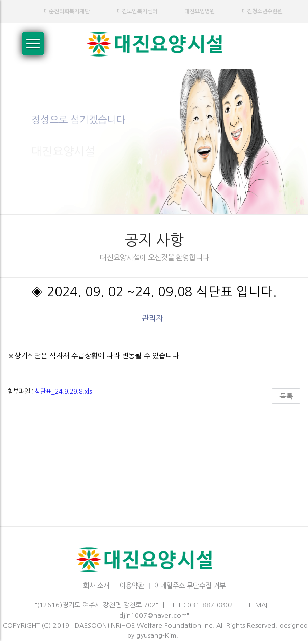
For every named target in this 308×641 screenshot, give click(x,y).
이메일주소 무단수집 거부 (190, 585)
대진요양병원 (199, 11)
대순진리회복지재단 (67, 11)
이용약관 (132, 585)
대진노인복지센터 (137, 11)
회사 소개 (96, 585)
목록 (286, 396)
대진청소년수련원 (262, 11)
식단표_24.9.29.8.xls (63, 391)
